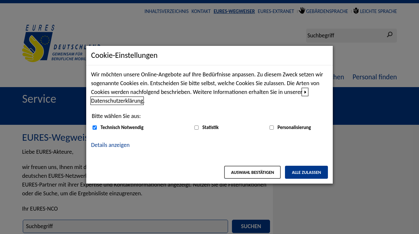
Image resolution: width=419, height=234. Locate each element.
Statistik (210, 127)
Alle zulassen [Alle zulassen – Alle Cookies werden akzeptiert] (306, 172)
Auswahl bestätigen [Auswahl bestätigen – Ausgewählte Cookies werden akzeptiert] (252, 172)
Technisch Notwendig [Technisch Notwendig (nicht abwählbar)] (122, 127)
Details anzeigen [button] (110, 145)
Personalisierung (294, 127)
